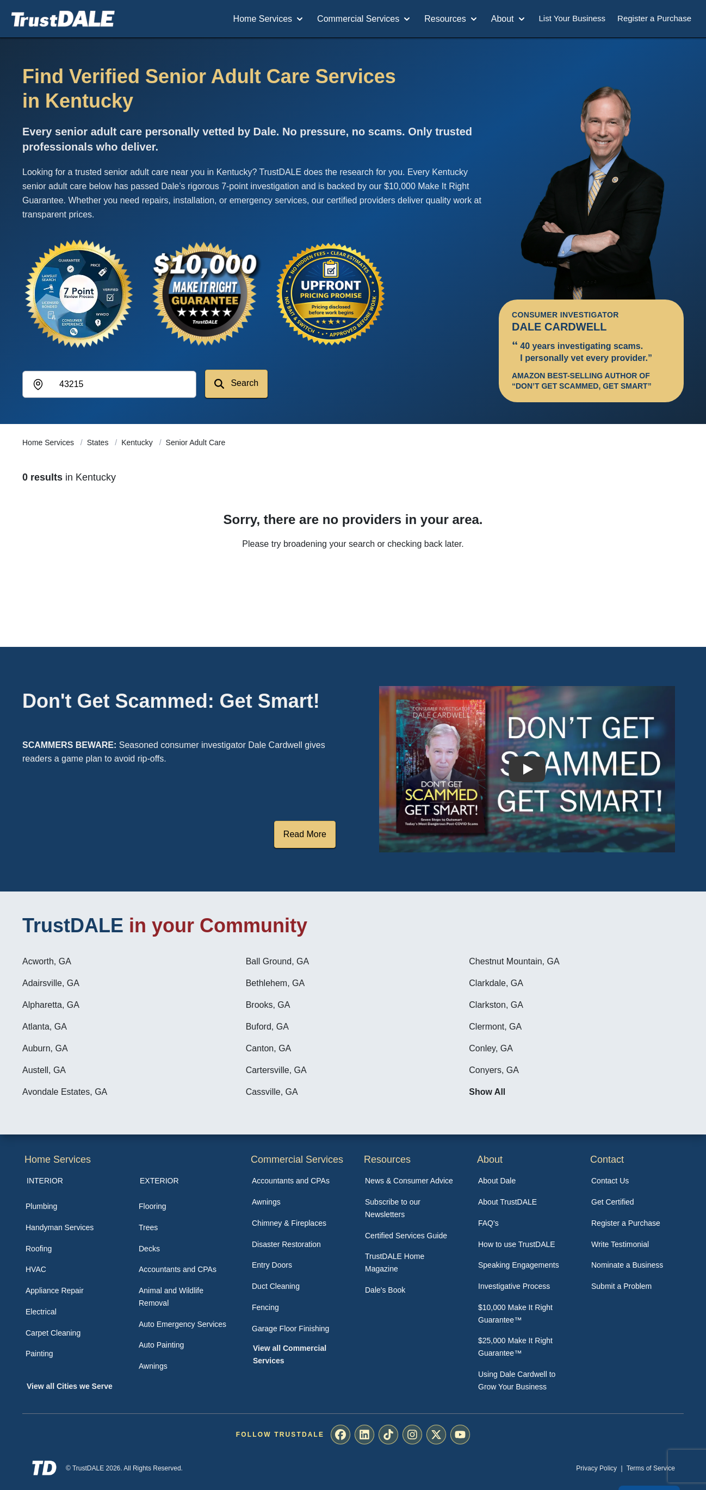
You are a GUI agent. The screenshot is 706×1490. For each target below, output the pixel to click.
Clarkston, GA (496, 1004)
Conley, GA (491, 1048)
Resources (451, 19)
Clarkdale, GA (496, 983)
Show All (487, 1091)
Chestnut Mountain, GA (514, 961)
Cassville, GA (272, 1091)
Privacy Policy (596, 1468)
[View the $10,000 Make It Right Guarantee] (205, 293)
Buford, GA (267, 1026)
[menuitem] (70, 1206)
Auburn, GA (45, 1048)
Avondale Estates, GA (64, 1091)
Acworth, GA (46, 961)
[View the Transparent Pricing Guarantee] (331, 293)
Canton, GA (269, 1048)
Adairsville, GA (50, 983)
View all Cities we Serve (70, 1386)
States (99, 442)
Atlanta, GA (44, 1026)
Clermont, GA (495, 1026)
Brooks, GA (268, 1004)
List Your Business (572, 18)
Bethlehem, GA (275, 983)
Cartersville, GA (276, 1070)
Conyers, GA (494, 1070)
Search (236, 383)
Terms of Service (651, 1468)
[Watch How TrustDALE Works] (527, 769)
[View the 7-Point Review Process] (78, 293)
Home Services (269, 19)
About (509, 19)
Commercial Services (364, 19)
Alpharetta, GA (50, 1004)
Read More (304, 834)
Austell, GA (44, 1070)
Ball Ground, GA (277, 961)
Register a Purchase (654, 18)
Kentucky (137, 442)
